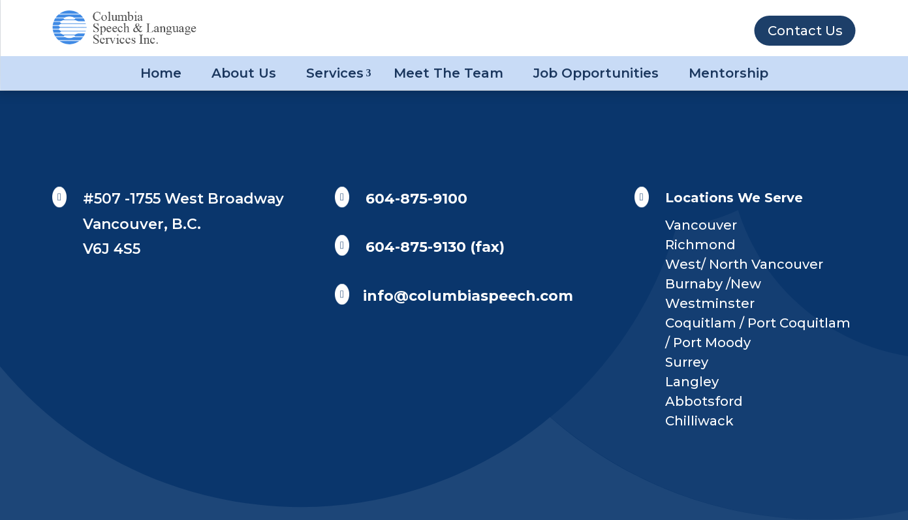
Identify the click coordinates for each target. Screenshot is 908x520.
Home (160, 73)
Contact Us (805, 30)
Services (335, 73)
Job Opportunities (596, 73)
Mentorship (728, 73)
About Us (243, 73)
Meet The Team (448, 73)
